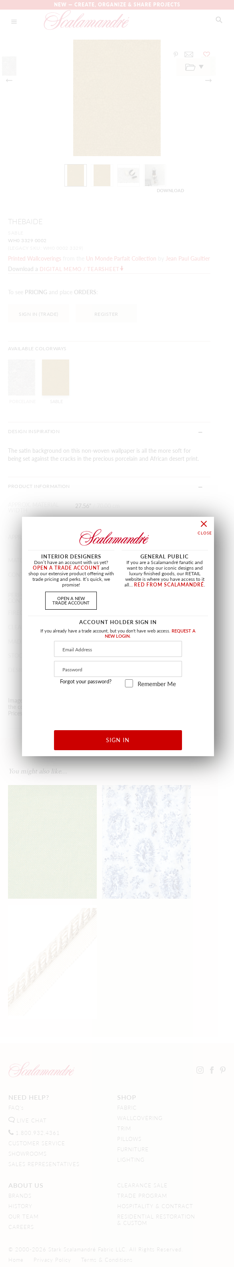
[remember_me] (129, 683)
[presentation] (118, 706)
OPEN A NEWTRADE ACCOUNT (71, 600)
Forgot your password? (86, 681)
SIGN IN (118, 740)
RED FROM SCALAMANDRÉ (169, 584)
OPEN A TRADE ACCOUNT (66, 567)
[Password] (118, 669)
